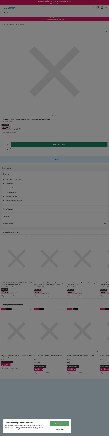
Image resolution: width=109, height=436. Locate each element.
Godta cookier (59, 424)
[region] (37, 426)
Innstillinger (60, 429)
